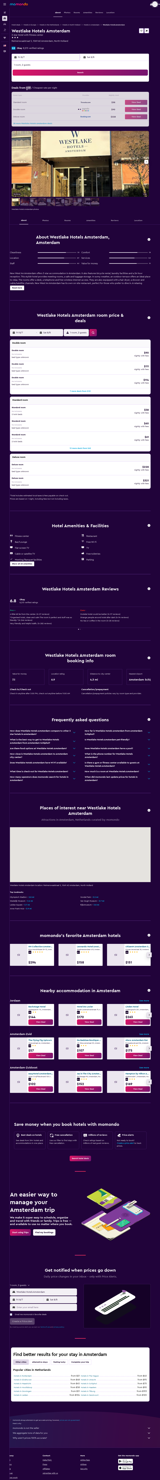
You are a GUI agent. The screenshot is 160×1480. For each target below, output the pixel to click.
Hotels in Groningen (27, 1358)
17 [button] (42, 103)
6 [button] (62, 89)
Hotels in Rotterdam (27, 1343)
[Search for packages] (4, 30)
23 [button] (35, 109)
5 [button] (55, 89)
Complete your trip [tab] (85, 1329)
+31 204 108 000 (28, 44)
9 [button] (35, 96)
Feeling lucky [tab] (64, 1329)
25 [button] (49, 109)
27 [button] (62, 109)
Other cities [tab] (25, 1329)
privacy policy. (63, 1294)
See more (149, 967)
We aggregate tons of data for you (86, 1400)
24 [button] (42, 109)
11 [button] (49, 96)
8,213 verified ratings (41, 48)
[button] (5, 4)
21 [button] (69, 103)
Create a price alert (129, 1110)
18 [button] (49, 103)
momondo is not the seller (86, 1395)
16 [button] (36, 103)
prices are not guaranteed (74, 1387)
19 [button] (56, 103)
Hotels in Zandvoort (94, 1362)
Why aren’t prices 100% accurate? (86, 1404)
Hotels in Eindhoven (27, 1347)
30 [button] (35, 116)
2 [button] (35, 89)
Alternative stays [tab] (44, 1329)
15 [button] (75, 96)
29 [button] (75, 109)
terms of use (49, 1294)
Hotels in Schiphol (93, 1350)
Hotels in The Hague (94, 1343)
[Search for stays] (4, 18)
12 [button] (56, 96)
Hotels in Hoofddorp (27, 1354)
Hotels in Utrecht (92, 1347)
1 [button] (75, 83)
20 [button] (62, 103)
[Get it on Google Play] (130, 1428)
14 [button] (69, 96)
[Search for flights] (4, 12)
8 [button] (75, 89)
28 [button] (69, 109)
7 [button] (68, 89)
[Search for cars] (4, 24)
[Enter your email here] (50, 1274)
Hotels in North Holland (80, 25)
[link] (45, 989)
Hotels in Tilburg (92, 1358)
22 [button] (75, 103)
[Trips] (4, 37)
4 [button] (49, 89)
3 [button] (42, 89)
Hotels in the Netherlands (57, 25)
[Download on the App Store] (130, 1434)
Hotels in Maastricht (27, 1350)
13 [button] (62, 96)
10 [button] (42, 96)
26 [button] (55, 109)
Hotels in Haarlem (93, 1354)
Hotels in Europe (38, 25)
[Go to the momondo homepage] (19, 4)
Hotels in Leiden (25, 1362)
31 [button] (42, 116)
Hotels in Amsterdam (100, 25)
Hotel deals (24, 25)
